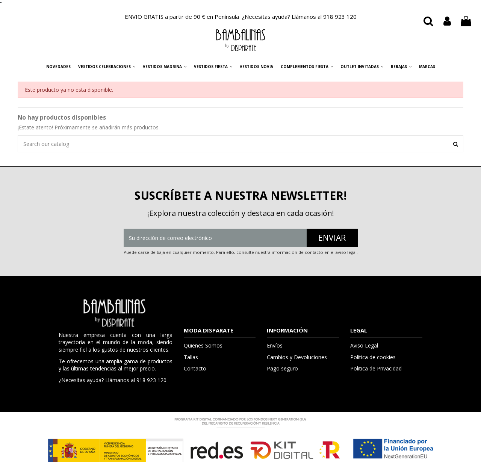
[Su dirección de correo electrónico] (215, 238)
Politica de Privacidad (376, 368)
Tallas (191, 357)
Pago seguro (282, 368)
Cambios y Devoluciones (297, 357)
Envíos (275, 345)
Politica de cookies (373, 357)
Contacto (195, 368)
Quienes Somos (203, 345)
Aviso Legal (364, 345)
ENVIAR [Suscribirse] (332, 237)
